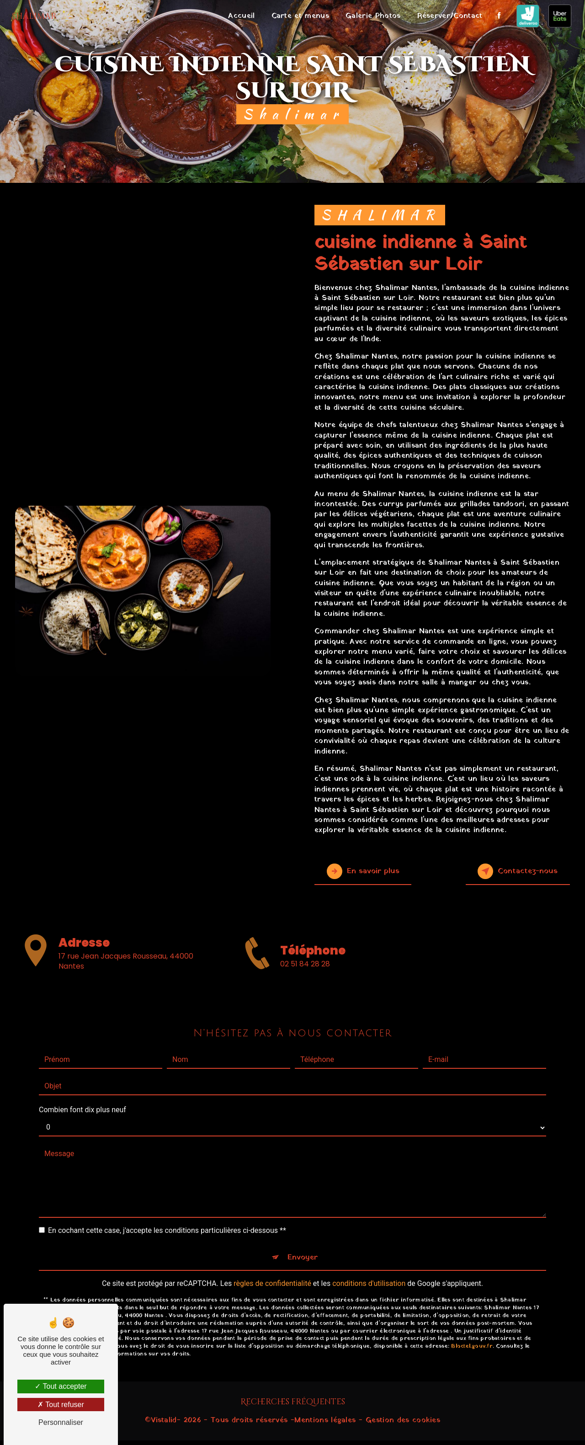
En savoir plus (372, 871)
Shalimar (36, 16)
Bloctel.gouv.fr (472, 1311)
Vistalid (164, 1425)
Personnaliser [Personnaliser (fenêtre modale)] (60, 1422)
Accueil (238, 16)
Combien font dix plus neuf (82, 1070)
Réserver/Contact (447, 16)
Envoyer (303, 1220)
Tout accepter (60, 1386)
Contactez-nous (508, 871)
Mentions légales (325, 1425)
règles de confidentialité (272, 1249)
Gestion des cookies (403, 1425)
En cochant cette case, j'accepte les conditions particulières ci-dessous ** (167, 1191)
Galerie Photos (370, 16)
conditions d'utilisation (368, 1249)
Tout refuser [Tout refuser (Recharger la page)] (60, 1404)
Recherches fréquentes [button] (292, 1406)
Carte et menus (297, 16)
